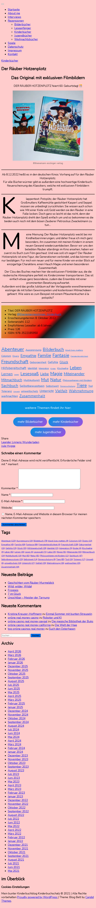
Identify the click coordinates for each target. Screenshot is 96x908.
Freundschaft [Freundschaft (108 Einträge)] (14, 361)
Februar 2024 (16, 752)
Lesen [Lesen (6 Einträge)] (16, 374)
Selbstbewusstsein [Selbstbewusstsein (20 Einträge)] (32, 386)
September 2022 (18, 815)
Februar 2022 (16, 841)
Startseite (14, 9)
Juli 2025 (13, 689)
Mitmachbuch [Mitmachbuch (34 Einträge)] (11, 380)
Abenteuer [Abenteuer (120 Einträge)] (12, 349)
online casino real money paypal (27, 625)
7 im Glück (14, 598)
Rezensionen (16, 21)
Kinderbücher (22, 32)
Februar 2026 (16, 663)
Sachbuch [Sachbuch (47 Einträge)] (9, 385)
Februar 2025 (16, 707)
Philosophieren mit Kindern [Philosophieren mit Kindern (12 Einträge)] (77, 380)
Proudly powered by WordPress (37, 901)
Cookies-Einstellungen (15, 891)
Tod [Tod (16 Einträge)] (90, 386)
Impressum (15, 50)
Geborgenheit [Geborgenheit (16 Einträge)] (38, 362)
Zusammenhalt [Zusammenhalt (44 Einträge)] (32, 395)
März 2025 (14, 704)
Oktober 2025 (16, 678)
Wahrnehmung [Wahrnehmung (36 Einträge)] (81, 391)
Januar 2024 (15, 756)
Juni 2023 (14, 782)
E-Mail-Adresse (11, 505)
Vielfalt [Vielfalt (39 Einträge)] (61, 391)
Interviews (14, 17)
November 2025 (18, 674)
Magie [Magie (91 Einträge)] (56, 374)
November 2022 (18, 808)
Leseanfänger (22, 28)
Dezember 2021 (18, 849)
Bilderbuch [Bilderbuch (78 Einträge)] (53, 349)
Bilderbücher (22, 24)
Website (6, 511)
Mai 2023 (13, 785)
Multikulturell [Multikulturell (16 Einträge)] (32, 380)
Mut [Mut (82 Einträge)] (45, 380)
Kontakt (13, 54)
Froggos (13, 594)
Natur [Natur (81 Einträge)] (55, 380)
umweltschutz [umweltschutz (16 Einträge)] (29, 391)
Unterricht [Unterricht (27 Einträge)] (47, 391)
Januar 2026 (15, 666)
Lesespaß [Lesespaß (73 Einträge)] (30, 374)
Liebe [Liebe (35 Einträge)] (44, 374)
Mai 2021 (13, 875)
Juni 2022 (14, 826)
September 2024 (18, 726)
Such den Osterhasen (62, 633)
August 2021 (16, 863)
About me (14, 13)
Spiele (11, 43)
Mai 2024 (13, 741)
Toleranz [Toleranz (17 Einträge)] (6, 391)
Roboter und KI (52, 621)
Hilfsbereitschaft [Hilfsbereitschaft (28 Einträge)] (13, 368)
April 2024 (14, 744)
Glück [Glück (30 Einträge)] (64, 362)
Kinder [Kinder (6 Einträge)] (53, 368)
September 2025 (18, 681)
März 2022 (14, 837)
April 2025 (14, 700)
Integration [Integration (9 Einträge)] (44, 368)
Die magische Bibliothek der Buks (72, 625)
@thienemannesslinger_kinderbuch (39, 314)
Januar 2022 (15, 845)
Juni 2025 (14, 692)
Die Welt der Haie (66, 629)
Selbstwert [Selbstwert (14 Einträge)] (52, 386)
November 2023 (18, 763)
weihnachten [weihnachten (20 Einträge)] (9, 396)
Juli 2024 (13, 733)
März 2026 (14, 659)
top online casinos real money (26, 633)
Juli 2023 (13, 778)
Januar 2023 (15, 800)
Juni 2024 (14, 737)
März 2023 (14, 793)
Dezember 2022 (18, 804)
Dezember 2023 (18, 759)
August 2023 (16, 774)
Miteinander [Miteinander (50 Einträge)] (74, 373)
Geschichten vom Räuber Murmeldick (31, 587)
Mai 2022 (13, 830)
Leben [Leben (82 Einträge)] (76, 368)
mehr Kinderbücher (65, 422)
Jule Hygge (8, 446)
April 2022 (14, 834)
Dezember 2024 (18, 715)
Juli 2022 (13, 823)
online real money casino (23, 621)
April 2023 (14, 789)
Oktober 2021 (16, 856)
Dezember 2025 (18, 670)
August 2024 (16, 730)
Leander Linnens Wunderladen (20, 442)
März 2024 (14, 748)
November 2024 (18, 718)
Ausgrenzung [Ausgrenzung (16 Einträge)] (33, 350)
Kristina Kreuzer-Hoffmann (25, 618)
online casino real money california (29, 629)
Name (5, 499)
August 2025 (16, 685)
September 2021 (18, 860)
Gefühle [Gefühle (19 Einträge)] (53, 362)
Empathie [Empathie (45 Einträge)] (28, 355)
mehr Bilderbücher (30, 422)
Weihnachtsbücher (26, 39)
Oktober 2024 (16, 722)
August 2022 (16, 819)
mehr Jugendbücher (48, 432)
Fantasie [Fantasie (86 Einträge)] (61, 355)
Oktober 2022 (16, 811)
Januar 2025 (15, 711)
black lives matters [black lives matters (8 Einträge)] (74, 350)
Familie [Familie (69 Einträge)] (44, 355)
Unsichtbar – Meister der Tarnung (28, 601)
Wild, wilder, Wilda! (20, 590)
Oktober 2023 (16, 767)
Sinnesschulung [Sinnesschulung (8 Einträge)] (67, 386)
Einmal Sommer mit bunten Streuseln (69, 618)
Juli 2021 (13, 867)
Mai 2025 (13, 696)
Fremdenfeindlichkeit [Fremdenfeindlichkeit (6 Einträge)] (79, 356)
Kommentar (9, 492)
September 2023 (18, 771)
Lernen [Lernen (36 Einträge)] (7, 374)
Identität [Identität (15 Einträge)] (32, 368)
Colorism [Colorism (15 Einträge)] (6, 356)
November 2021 (18, 852)
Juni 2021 (14, 871)
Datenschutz (15, 47)
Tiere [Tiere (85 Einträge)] (82, 386)
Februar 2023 (16, 797)
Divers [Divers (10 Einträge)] (16, 356)
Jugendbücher (23, 36)
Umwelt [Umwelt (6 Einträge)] (16, 391)
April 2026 (14, 655)
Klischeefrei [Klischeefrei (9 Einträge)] (62, 368)
